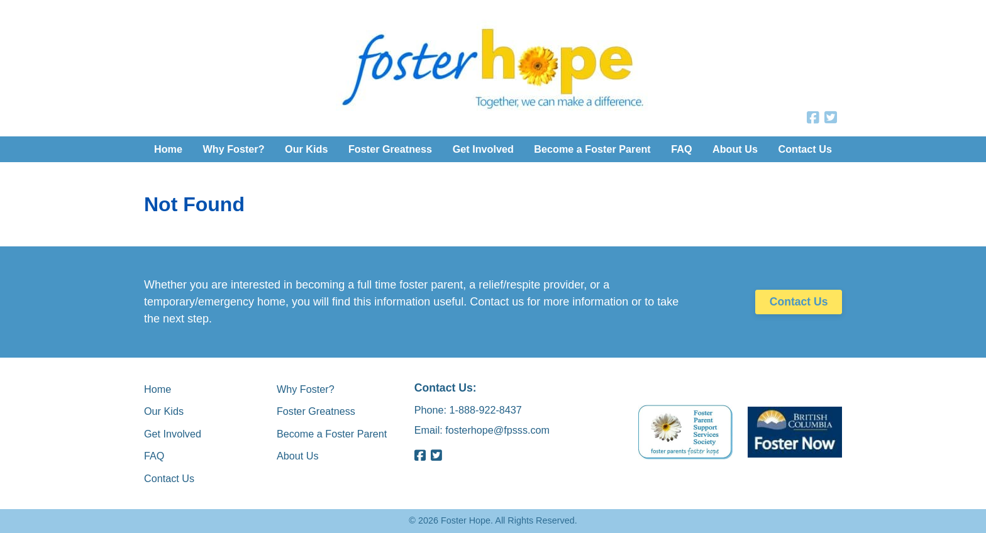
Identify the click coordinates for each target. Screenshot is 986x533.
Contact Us (804, 149)
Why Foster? (234, 149)
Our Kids (306, 149)
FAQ (681, 149)
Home (168, 149)
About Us (735, 149)
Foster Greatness (390, 149)
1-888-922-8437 (486, 409)
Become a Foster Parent (592, 149)
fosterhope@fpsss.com (497, 430)
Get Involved (483, 149)
